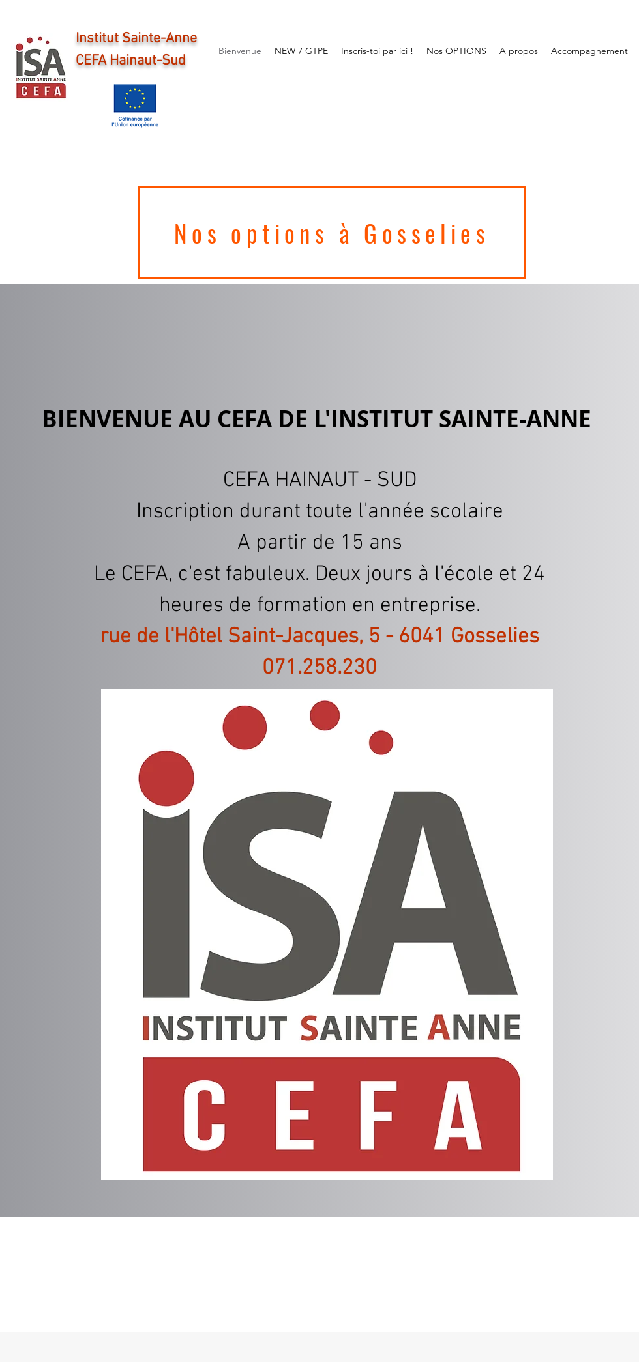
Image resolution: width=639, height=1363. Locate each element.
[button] (327, 934)
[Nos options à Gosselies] (332, 232)
